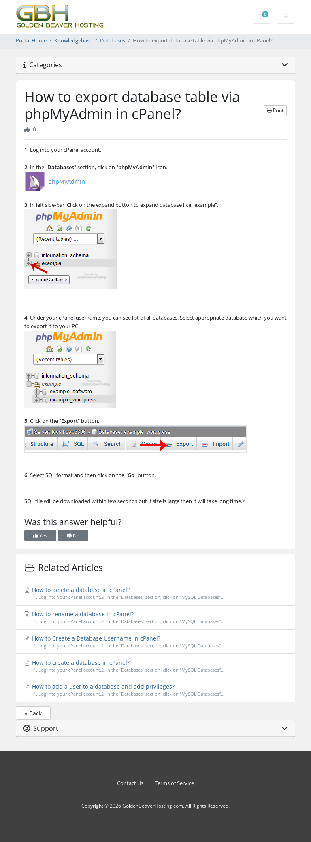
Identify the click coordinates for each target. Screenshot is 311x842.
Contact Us (130, 783)
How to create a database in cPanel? (155, 666)
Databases (112, 40)
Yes (40, 535)
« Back (33, 713)
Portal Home (31, 40)
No (73, 535)
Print (275, 110)
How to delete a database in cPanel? (155, 593)
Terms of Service (174, 783)
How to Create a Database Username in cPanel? (155, 641)
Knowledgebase (73, 40)
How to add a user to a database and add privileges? (155, 690)
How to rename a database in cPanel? (155, 617)
